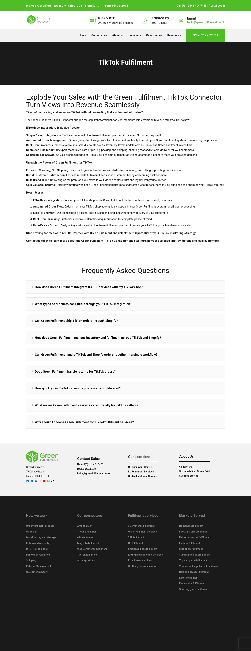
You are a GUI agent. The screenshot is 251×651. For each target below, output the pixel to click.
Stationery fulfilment (191, 549)
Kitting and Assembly (38, 543)
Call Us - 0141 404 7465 (189, 5)
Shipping (31, 560)
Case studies (154, 35)
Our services (99, 35)
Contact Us (185, 466)
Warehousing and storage (41, 537)
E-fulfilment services (140, 560)
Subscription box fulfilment (194, 554)
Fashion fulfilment (189, 543)
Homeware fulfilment (191, 525)
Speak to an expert (205, 35)
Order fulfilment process (40, 525)
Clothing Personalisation (142, 566)
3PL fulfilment (136, 537)
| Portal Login (216, 5)
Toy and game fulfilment (193, 560)
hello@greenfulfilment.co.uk (206, 22)
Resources (174, 35)
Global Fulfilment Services (143, 476)
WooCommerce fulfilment (92, 549)
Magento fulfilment (88, 543)
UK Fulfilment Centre (140, 467)
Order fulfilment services (142, 531)
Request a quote (86, 469)
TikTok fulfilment (87, 554)
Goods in (31, 531)
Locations (135, 35)
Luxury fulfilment (188, 577)
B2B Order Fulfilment (38, 554)
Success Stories (188, 475)
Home (82, 35)
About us (117, 35)
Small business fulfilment (142, 549)
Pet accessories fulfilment (194, 537)
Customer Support (37, 572)
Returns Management (38, 566)
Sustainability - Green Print (194, 471)
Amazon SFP (84, 525)
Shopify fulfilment (87, 531)
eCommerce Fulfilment (141, 525)
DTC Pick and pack (37, 549)
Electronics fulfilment (191, 583)
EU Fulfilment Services (141, 471)
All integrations (86, 560)
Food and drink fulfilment (193, 531)
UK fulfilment (135, 543)
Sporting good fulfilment (193, 589)
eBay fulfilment (85, 537)
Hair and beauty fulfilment (194, 572)
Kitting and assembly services (145, 554)
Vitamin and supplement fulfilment (199, 566)
